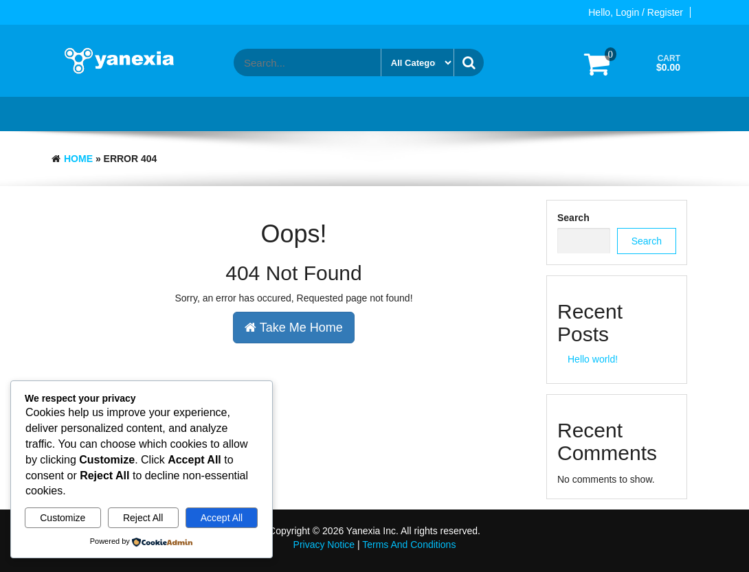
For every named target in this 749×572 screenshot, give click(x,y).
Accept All (222, 517)
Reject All (143, 517)
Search (573, 217)
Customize (62, 517)
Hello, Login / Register (635, 12)
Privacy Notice (324, 544)
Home (78, 158)
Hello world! (593, 359)
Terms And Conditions (409, 544)
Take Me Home (294, 327)
